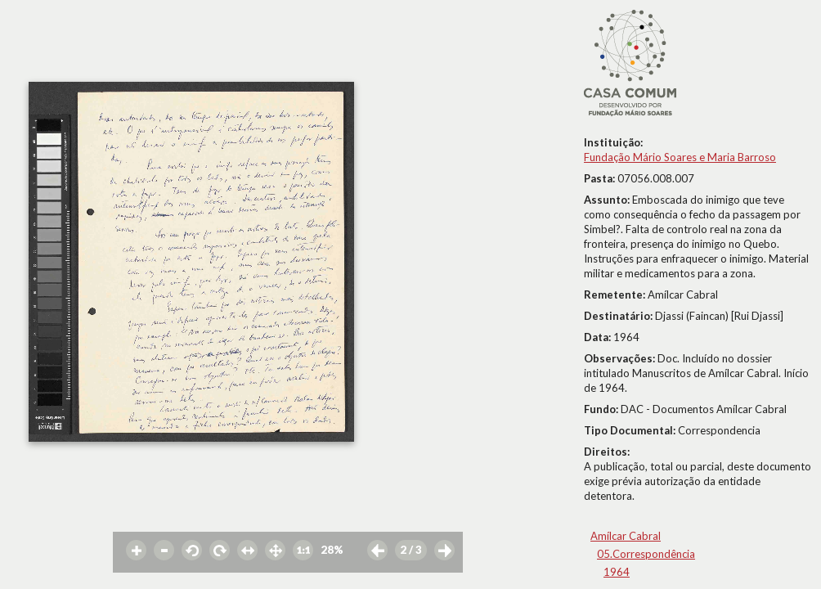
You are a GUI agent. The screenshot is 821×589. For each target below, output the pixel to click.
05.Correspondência (646, 553)
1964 (616, 571)
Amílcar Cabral (625, 535)
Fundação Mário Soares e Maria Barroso (680, 157)
